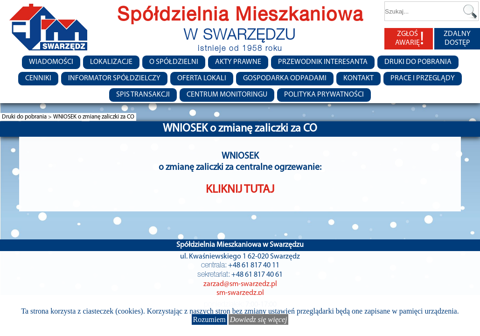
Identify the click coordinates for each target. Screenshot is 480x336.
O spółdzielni (173, 62)
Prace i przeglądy (422, 78)
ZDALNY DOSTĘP (457, 38)
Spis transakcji (143, 94)
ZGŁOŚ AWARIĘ (409, 39)
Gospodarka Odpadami (285, 78)
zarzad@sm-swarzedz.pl (240, 284)
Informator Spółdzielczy (114, 78)
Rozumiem (209, 319)
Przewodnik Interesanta (323, 62)
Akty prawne (238, 62)
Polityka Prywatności (324, 94)
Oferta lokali (201, 78)
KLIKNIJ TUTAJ (240, 190)
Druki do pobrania (418, 62)
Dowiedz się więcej (258, 319)
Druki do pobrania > (27, 117)
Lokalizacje (111, 62)
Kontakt (358, 78)
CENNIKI (38, 78)
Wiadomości (51, 62)
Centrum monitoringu (227, 94)
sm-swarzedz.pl (240, 293)
